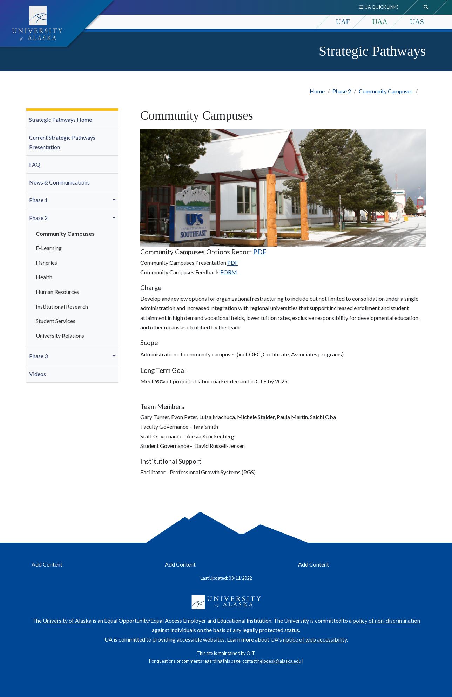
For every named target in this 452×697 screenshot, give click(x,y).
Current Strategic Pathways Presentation (62, 142)
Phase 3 (38, 356)
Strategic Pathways (372, 51)
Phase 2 (341, 91)
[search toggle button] (426, 7)
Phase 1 (38, 199)
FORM (228, 272)
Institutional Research (62, 306)
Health (44, 277)
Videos (37, 373)
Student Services (55, 320)
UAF (343, 22)
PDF (260, 252)
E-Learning (49, 247)
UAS (417, 22)
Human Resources (57, 291)
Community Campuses (386, 91)
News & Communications (59, 182)
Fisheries (46, 262)
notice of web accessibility (315, 639)
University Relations (60, 335)
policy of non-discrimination (386, 620)
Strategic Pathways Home (60, 119)
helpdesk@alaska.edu (279, 661)
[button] (115, 200)
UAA (379, 22)
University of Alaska (67, 620)
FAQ (34, 164)
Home (317, 91)
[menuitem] (72, 120)
